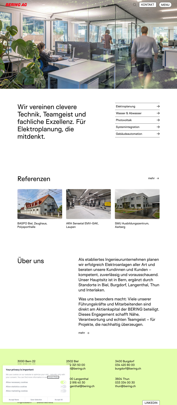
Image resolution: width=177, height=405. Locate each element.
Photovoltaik (138, 120)
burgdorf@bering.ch (128, 368)
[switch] (63, 382)
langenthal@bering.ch (80, 386)
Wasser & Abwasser (138, 113)
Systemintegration (138, 127)
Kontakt (147, 4)
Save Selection (36, 400)
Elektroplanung (138, 106)
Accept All (59, 400)
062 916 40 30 (75, 382)
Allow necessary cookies (17, 382)
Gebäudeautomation (138, 134)
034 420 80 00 (125, 365)
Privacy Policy (53, 377)
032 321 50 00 (75, 365)
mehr (151, 178)
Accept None (14, 400)
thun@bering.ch (125, 386)
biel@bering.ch (76, 368)
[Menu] (165, 4)
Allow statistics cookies (16, 386)
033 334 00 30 (125, 382)
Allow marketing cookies (17, 391)
